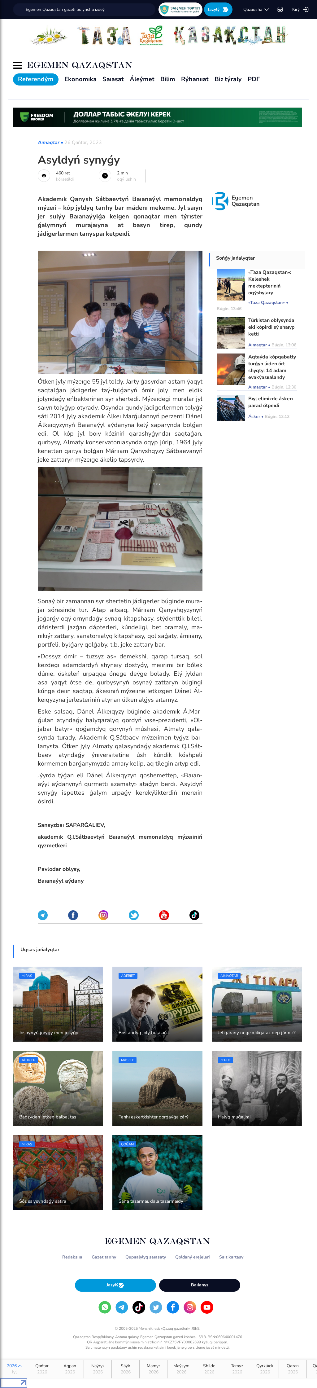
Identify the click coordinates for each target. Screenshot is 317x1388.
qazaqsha (256, 10)
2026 (14, 1369)
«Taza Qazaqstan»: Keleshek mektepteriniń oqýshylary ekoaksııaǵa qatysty (271, 286)
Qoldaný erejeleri (192, 1257)
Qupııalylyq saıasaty (145, 1257)
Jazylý (218, 9)
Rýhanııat (195, 79)
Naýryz (97, 1369)
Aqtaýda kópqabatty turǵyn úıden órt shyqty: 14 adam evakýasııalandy (272, 367)
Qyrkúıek (265, 1369)
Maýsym (181, 1369)
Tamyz (237, 1369)
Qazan (292, 1369)
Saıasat (113, 79)
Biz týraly (228, 79)
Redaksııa (72, 1257)
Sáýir (125, 1369)
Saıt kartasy (231, 1257)
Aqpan (69, 1369)
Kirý (300, 10)
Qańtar (42, 1369)
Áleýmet (142, 79)
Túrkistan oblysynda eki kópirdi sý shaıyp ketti (271, 327)
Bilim (167, 79)
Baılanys (199, 1285)
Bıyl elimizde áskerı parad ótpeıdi (270, 402)
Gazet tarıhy (104, 1257)
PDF (254, 79)
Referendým (36, 79)
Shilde (209, 1369)
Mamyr (153, 1369)
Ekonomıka (80, 79)
